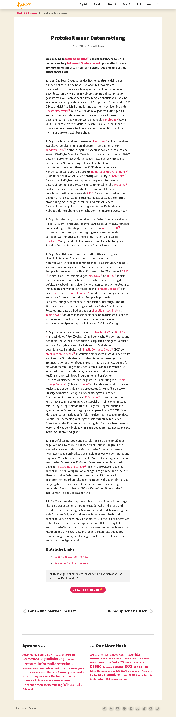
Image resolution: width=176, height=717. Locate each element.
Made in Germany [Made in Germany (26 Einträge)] (58, 672)
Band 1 (98, 4)
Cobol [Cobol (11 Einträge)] (93, 662)
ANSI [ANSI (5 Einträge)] (106, 655)
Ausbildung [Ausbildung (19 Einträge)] (29, 654)
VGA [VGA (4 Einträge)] (120, 679)
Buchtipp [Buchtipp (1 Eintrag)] (57, 655)
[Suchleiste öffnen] (157, 4)
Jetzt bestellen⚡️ (88, 590)
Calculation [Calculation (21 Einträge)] (136, 658)
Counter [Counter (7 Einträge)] (128, 662)
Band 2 (112, 4)
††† (139, 4)
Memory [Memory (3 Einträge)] (131, 671)
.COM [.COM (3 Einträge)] (97, 655)
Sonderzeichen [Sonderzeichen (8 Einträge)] (96, 679)
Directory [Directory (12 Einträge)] (107, 667)
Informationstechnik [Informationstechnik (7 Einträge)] (33, 668)
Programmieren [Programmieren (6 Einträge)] (42, 676)
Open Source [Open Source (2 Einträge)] (27, 677)
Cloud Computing (76, 59)
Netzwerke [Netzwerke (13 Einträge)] (77, 672)
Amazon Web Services (59, 354)
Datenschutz (35, 708)
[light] (148, 4)
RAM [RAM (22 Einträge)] (125, 675)
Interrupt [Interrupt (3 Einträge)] (111, 671)
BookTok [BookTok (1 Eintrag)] (50, 655)
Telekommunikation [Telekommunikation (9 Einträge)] (59, 680)
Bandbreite (110, 120)
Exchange (119, 185)
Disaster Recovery (57, 111)
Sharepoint (117, 176)
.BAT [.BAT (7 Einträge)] (92, 655)
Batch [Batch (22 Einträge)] (115, 658)
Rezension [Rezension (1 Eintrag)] (77, 677)
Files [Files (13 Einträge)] (145, 667)
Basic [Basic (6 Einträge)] (108, 659)
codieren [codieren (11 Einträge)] (101, 662)
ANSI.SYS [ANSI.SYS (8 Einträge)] (114, 655)
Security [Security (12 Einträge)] (148, 675)
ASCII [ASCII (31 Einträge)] (122, 655)
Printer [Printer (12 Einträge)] (93, 675)
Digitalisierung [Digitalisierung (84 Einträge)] (52, 659)
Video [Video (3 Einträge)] (125, 679)
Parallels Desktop (107, 289)
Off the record (30, 13)
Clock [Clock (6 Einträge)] (146, 659)
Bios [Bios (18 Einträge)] (127, 658)
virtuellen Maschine (104, 311)
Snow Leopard (79, 293)
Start (19, 13)
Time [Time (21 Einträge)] (107, 679)
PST (89, 193)
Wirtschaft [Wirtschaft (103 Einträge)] (72, 684)
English (83, 4)
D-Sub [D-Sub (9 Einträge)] (136, 662)
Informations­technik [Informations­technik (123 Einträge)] (56, 663)
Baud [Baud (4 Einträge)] (121, 659)
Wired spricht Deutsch (128, 611)
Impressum (21, 708)
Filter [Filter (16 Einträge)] (93, 671)
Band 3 (126, 4)
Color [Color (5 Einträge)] (108, 663)
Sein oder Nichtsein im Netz (71, 563)
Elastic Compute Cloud (97, 349)
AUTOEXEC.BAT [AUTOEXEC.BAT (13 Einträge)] (97, 658)
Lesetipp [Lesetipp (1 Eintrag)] (25, 673)
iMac (56, 293)
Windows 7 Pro (55, 150)
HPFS (110, 276)
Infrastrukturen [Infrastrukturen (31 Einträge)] (56, 668)
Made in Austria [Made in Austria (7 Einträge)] (38, 672)
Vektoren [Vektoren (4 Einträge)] (114, 679)
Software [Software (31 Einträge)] (41, 680)
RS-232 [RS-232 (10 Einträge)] (132, 675)
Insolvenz (52, 241)
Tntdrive (82, 384)
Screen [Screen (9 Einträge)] (139, 675)
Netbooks (99, 141)
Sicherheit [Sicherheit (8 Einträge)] (28, 680)
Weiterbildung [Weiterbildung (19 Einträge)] (53, 685)
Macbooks (101, 332)
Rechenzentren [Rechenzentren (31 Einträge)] (62, 676)
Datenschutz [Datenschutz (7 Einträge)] (68, 655)
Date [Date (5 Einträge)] (142, 663)
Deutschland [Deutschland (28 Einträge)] (30, 659)
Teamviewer (53, 315)
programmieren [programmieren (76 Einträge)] (110, 675)
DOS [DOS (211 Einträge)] (128, 666)
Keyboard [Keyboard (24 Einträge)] (121, 671)
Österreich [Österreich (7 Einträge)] (27, 689)
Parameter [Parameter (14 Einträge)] (147, 671)
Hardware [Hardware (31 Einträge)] (29, 664)
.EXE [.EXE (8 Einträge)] (102, 655)
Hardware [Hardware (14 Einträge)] (102, 671)
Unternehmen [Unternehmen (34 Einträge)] (32, 685)
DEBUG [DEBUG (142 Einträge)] (96, 666)
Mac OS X (94, 276)
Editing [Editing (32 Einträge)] (137, 667)
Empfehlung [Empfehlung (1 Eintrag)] (70, 659)
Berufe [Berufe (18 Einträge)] (42, 655)
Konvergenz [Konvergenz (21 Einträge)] (76, 668)
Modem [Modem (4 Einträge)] (137, 671)
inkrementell (110, 228)
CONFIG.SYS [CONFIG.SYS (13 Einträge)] (118, 662)
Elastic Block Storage (71, 467)
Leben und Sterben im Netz (84, 63)
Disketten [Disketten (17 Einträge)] (118, 667)
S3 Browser (91, 397)
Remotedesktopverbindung (108, 172)
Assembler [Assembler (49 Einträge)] (134, 655)
